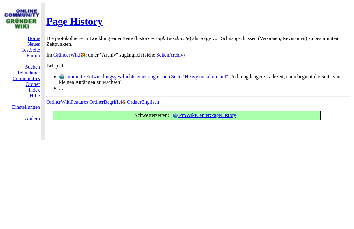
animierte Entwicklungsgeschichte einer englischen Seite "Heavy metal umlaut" (143, 76)
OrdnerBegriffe (105, 102)
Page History (74, 21)
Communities (26, 78)
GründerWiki (66, 55)
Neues (33, 44)
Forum (33, 55)
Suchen (32, 67)
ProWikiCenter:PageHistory (204, 115)
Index (34, 90)
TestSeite (31, 49)
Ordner (33, 84)
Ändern (32, 118)
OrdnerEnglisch (143, 102)
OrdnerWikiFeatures (67, 102)
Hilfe (35, 95)
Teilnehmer (28, 72)
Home (34, 38)
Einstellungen (26, 107)
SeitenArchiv (169, 55)
